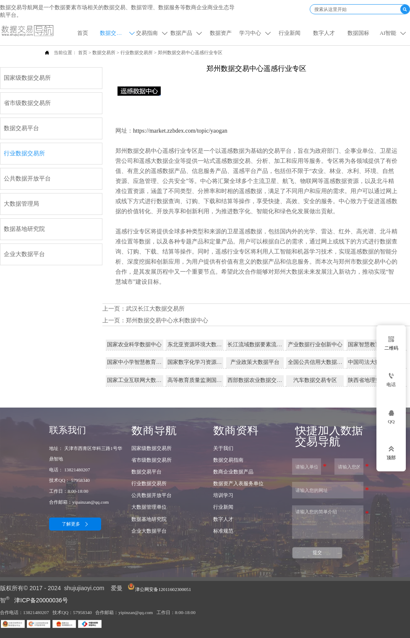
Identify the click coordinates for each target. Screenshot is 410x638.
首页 (82, 52)
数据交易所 (103, 52)
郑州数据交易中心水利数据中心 (167, 320)
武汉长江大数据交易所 (155, 309)
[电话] (391, 380)
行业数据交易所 (136, 52)
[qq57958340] (391, 416)
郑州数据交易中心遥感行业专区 (190, 52)
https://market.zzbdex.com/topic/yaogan (180, 131)
